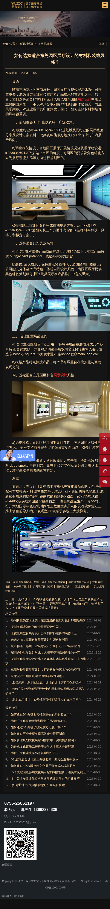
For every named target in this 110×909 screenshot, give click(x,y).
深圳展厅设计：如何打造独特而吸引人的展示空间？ (46, 699)
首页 (22, 44)
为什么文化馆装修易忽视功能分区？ (35, 753)
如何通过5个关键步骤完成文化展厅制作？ (38, 727)
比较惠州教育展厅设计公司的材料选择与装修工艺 (44, 633)
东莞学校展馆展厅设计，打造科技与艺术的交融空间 (45, 669)
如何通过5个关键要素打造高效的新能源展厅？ (41, 714)
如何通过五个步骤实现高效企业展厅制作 (38, 733)
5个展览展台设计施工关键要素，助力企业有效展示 (44, 759)
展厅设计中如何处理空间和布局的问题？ (38, 676)
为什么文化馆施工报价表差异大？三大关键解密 (42, 746)
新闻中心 (33, 44)
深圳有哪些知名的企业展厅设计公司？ (36, 627)
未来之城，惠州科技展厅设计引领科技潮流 (39, 639)
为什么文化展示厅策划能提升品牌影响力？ (39, 721)
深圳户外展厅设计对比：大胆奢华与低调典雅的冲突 (45, 652)
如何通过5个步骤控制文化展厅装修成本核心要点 (43, 765)
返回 (101, 43)
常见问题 (47, 44)
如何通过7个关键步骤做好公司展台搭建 (38, 785)
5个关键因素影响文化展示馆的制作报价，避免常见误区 (49, 772)
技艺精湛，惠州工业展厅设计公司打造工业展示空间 (45, 646)
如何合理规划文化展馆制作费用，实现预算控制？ (44, 740)
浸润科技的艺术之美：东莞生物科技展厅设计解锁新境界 (48, 620)
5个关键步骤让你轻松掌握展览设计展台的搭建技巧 (46, 778)
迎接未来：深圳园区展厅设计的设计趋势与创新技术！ (48, 682)
